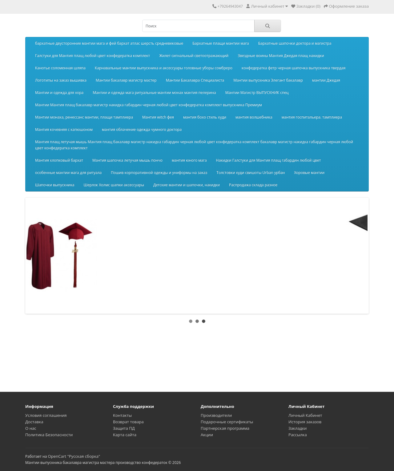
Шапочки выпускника (54, 184)
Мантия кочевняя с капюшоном (64, 129)
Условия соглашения (46, 415)
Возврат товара (128, 422)
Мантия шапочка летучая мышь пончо (127, 160)
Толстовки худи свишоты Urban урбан (250, 172)
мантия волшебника (253, 117)
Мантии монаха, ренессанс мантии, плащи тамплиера (84, 117)
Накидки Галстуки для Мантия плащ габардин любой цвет (268, 160)
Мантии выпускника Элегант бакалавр (268, 80)
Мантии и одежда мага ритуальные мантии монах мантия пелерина (154, 92)
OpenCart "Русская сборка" (74, 456)
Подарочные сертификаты (227, 422)
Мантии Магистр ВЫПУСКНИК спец (257, 92)
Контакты (122, 415)
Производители (216, 415)
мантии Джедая (326, 80)
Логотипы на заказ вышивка (60, 80)
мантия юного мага (189, 160)
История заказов (304, 422)
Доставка (34, 422)
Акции (207, 434)
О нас (30, 428)
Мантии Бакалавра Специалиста (195, 80)
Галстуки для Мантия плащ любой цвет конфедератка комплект (92, 55)
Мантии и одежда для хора (59, 92)
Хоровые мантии (309, 172)
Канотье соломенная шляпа (60, 67)
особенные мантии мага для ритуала (68, 172)
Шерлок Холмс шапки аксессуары (114, 184)
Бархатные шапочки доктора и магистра (295, 43)
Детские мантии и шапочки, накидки (186, 184)
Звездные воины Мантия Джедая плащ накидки (281, 55)
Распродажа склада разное (253, 184)
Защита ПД (124, 428)
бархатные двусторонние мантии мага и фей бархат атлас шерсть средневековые (109, 43)
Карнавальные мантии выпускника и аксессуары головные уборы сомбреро (163, 67)
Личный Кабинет (305, 415)
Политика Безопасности (49, 434)
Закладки (297, 428)
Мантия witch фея (158, 117)
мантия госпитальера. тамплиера (312, 117)
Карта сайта (124, 434)
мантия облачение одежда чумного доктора (142, 129)
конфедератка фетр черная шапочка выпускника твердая (293, 67)
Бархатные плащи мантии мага (220, 43)
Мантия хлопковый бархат (59, 160)
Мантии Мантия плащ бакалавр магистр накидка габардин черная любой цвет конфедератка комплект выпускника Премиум (148, 104)
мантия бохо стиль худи (204, 117)
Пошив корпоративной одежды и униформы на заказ (159, 172)
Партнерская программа (225, 428)
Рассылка (297, 434)
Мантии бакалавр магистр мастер (126, 80)
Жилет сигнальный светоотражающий (193, 55)
